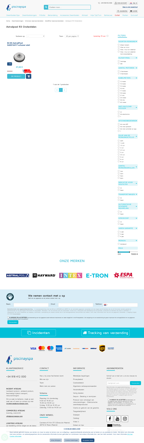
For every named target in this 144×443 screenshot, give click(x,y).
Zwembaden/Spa (13, 15)
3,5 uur (121, 156)
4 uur (121, 158)
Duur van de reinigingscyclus (127, 137)
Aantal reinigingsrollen (127, 168)
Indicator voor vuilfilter (127, 184)
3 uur (121, 153)
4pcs (120, 179)
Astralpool (122, 245)
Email (53, 306)
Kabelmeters (127, 79)
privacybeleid (16, 315)
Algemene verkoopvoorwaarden (85, 388)
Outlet (117, 15)
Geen (121, 191)
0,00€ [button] (135, 11)
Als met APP (123, 125)
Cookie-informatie (15, 436)
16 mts (121, 89)
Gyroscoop (127, 219)
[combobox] (105, 306)
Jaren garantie (127, 229)
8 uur (121, 163)
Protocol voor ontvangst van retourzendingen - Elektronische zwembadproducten (85, 404)
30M (120, 142)
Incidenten (38, 334)
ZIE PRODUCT (16, 77)
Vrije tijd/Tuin (95, 15)
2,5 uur (121, 151)
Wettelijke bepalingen (81, 377)
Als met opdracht (125, 127)
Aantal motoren (127, 69)
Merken (125, 15)
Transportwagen (127, 195)
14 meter (122, 85)
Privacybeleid (79, 319)
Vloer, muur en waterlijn (127, 50)
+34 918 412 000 (16, 378)
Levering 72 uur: (100, 37)
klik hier (129, 434)
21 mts (121, 96)
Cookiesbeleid (78, 384)
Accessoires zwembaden (69, 15)
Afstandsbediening (127, 122)
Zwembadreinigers (29, 15)
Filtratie (42, 15)
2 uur (121, 149)
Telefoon (98, 306)
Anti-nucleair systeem (127, 108)
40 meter (122, 103)
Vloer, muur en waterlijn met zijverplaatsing (127, 54)
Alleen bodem (124, 46)
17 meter (122, 92)
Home (8, 21)
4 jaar (121, 238)
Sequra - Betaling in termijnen (84, 398)
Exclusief (134, 15)
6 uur (121, 160)
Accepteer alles (88, 440)
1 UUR (121, 144)
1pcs (120, 172)
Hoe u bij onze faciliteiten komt (51, 377)
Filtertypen (127, 59)
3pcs (120, 177)
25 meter (122, 98)
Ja (120, 113)
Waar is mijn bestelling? (130, 7)
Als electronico (124, 115)
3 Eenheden (123, 75)
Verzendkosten (78, 391)
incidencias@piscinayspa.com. (17, 406)
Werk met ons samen (48, 388)
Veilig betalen (78, 395)
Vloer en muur (124, 48)
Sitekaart (76, 417)
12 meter (122, 82)
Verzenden (13, 324)
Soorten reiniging (127, 42)
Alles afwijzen (55, 440)
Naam (8, 306)
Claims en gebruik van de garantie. (86, 410)
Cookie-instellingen (71, 440)
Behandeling (52, 15)
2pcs (120, 175)
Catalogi (76, 420)
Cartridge (122, 62)
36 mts (121, 101)
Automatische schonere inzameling (127, 207)
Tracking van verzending (105, 334)
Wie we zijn (44, 381)
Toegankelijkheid (79, 413)
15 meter (122, 87)
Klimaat (85, 15)
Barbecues (108, 15)
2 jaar (121, 233)
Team (42, 384)
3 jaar (121, 235)
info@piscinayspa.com (14, 418)
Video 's (76, 424)
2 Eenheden (123, 72)
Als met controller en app (127, 130)
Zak (120, 64)
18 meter (122, 94)
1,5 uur (121, 146)
